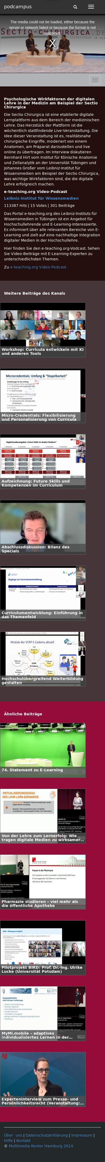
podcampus (18, 7)
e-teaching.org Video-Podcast (38, 267)
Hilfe (8, 1140)
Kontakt (23, 1140)
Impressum (81, 1135)
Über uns (13, 1135)
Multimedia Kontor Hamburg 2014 (41, 1146)
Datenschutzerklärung (47, 1135)
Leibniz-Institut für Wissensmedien (41, 198)
